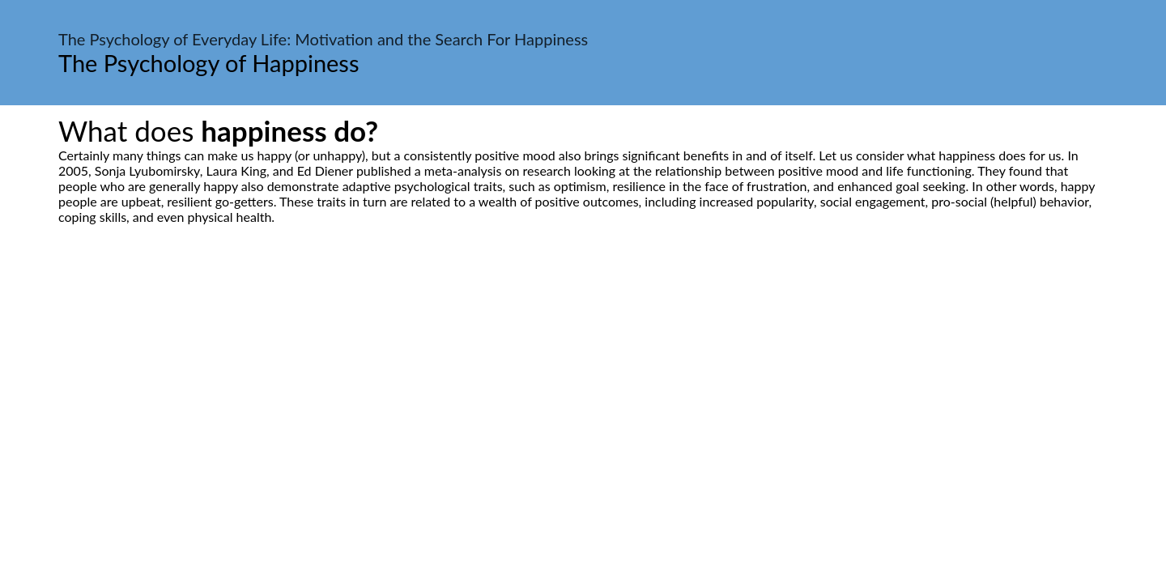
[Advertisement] (583, 376)
